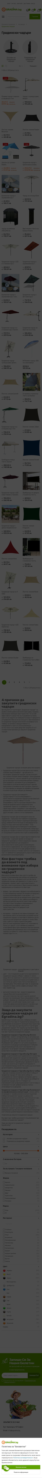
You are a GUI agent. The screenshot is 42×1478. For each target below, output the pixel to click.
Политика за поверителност (23, 1458)
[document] (21, 1456)
